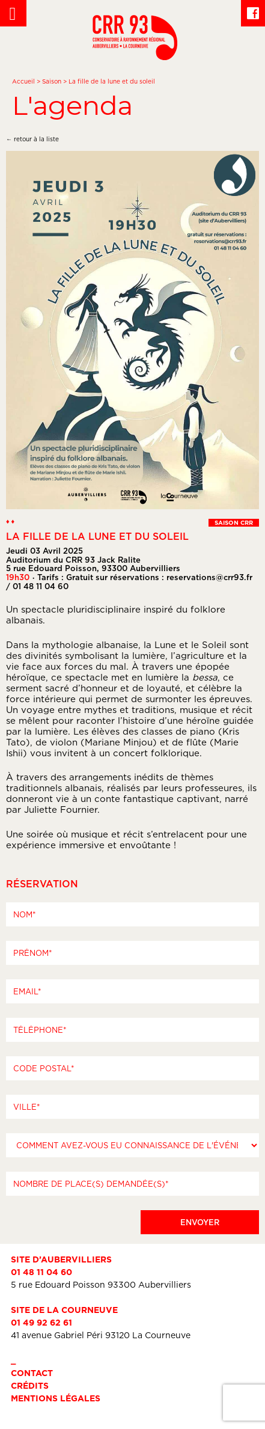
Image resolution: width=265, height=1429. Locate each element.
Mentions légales (55, 1398)
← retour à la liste (32, 139)
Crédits (30, 1385)
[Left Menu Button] (13, 13)
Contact (32, 1372)
